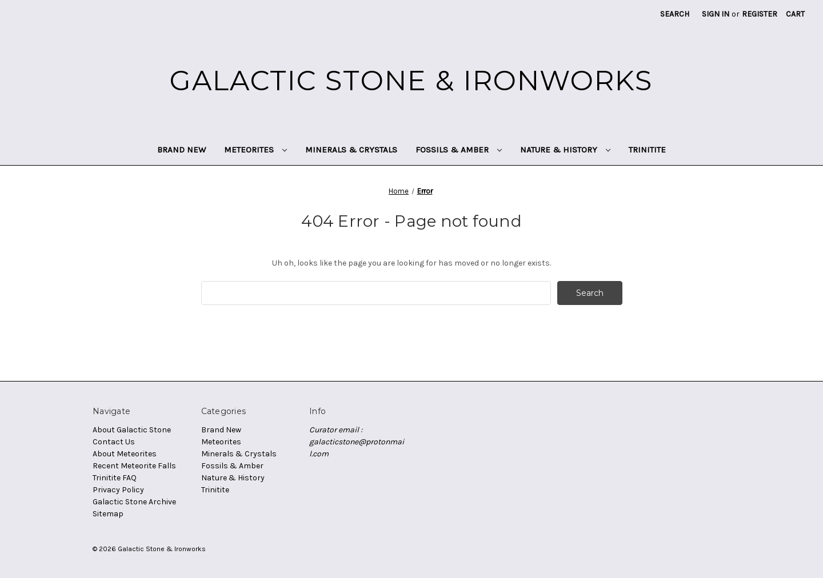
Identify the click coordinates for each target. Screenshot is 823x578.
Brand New (181, 149)
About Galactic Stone (132, 430)
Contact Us (114, 442)
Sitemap (108, 514)
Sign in (715, 14)
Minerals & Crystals (351, 149)
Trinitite (647, 149)
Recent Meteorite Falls (134, 466)
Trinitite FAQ (115, 478)
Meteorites (255, 149)
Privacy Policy (118, 490)
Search (674, 14)
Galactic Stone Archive (134, 502)
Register (759, 14)
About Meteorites (125, 454)
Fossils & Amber (459, 149)
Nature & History (565, 149)
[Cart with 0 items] (795, 14)
